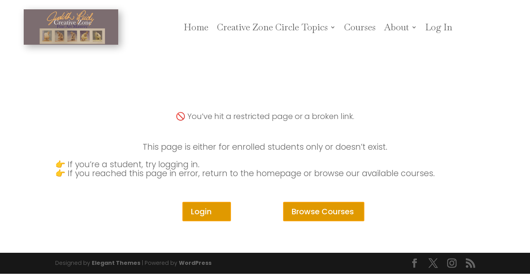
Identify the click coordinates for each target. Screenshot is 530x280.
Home (196, 27)
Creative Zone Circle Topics (272, 27)
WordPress (195, 263)
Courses (360, 27)
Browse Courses (323, 211)
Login (201, 211)
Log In (438, 27)
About (396, 27)
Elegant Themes (116, 263)
